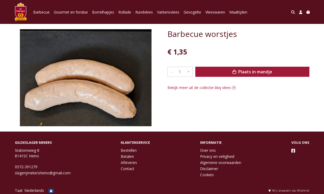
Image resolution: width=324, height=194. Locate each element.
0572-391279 (26, 166)
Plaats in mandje (252, 72)
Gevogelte (192, 12)
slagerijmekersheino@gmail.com (43, 172)
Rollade (124, 12)
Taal (18, 190)
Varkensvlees (168, 12)
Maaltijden (238, 12)
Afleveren (129, 162)
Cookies (207, 174)
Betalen (127, 156)
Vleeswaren (215, 12)
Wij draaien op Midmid (289, 190)
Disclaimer (209, 168)
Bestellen (129, 150)
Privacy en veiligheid (217, 156)
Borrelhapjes (103, 12)
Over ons (208, 150)
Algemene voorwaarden (220, 162)
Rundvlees (144, 12)
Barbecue (41, 12)
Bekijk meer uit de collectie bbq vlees (201, 87)
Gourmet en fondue (71, 12)
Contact (127, 168)
